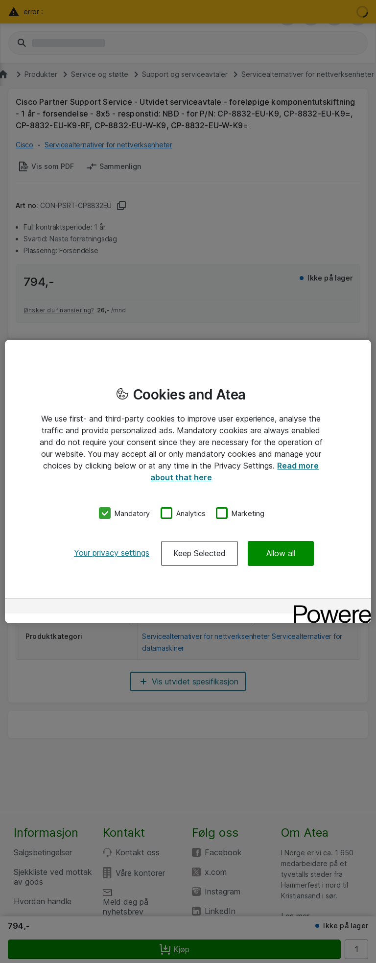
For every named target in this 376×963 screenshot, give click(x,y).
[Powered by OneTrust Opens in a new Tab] (329, 607)
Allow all (280, 553)
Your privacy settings (111, 553)
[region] (188, 481)
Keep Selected (199, 553)
